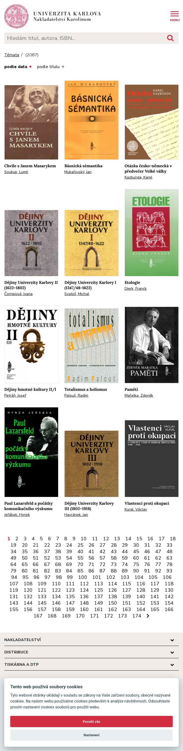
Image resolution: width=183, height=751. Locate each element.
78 (170, 564)
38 (58, 551)
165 (154, 609)
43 (114, 551)
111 (70, 584)
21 (36, 545)
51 (36, 558)
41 (91, 551)
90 (136, 571)
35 (25, 551)
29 (125, 545)
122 (56, 590)
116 (140, 584)
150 (112, 603)
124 (84, 590)
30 (136, 545)
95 (26, 577)
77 (158, 564)
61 (147, 558)
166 (169, 609)
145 (42, 603)
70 (80, 564)
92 (158, 571)
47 (158, 551)
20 (25, 545)
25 (80, 545)
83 (58, 571)
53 (58, 558)
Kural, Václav (136, 509)
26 (91, 545)
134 (56, 596)
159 (70, 609)
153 (154, 603)
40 (80, 551)
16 (150, 539)
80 (25, 571)
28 (114, 545)
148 (84, 603)
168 (52, 616)
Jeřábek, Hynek (17, 514)
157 (42, 609)
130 (169, 590)
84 (69, 571)
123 (70, 590)
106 (167, 577)
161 (98, 609)
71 (91, 564)
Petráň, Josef (15, 395)
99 (70, 577)
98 (59, 577)
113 (98, 584)
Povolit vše (91, 722)
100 (82, 577)
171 (94, 616)
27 (102, 545)
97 (48, 577)
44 (125, 551)
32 (158, 545)
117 (154, 584)
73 (114, 564)
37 (47, 551)
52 (47, 558)
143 (13, 603)
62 (158, 558)
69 (69, 564)
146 (56, 603)
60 (136, 558)
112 (84, 584)
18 (173, 539)
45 (136, 551)
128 (140, 590)
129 (154, 590)
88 (114, 571)
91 (147, 571)
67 (47, 564)
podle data (18, 67)
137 (98, 596)
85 (80, 571)
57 (102, 558)
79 (13, 571)
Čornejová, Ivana (18, 293)
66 (36, 564)
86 (91, 571)
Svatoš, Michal (76, 293)
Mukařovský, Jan (78, 171)
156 (28, 609)
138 (112, 596)
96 (37, 577)
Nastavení (92, 735)
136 (84, 596)
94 (14, 577)
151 (126, 603)
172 (108, 616)
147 (70, 603)
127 (126, 590)
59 (125, 558)
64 (13, 564)
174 (136, 616)
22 (47, 545)
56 (91, 558)
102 (110, 577)
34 (13, 551)
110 (56, 584)
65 (25, 564)
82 (47, 571)
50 (25, 558)
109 (42, 584)
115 (126, 584)
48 (170, 551)
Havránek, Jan (76, 514)
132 (28, 596)
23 (58, 545)
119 (13, 590)
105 (153, 577)
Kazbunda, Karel (138, 177)
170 (80, 616)
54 (69, 558)
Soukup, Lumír (16, 171)
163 (126, 609)
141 (154, 596)
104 (139, 577)
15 (139, 539)
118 (169, 584)
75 (136, 564)
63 (170, 558)
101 (96, 577)
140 (140, 596)
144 (28, 603)
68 (58, 564)
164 (140, 609)
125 (98, 590)
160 (84, 609)
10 (84, 539)
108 (28, 584)
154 (169, 603)
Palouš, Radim (76, 395)
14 (128, 539)
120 (28, 590)
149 (98, 603)
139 (126, 596)
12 (106, 539)
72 (102, 564)
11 (95, 539)
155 (13, 609)
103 (125, 577)
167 (38, 616)
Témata (11, 55)
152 (140, 603)
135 (70, 596)
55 (80, 558)
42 (102, 551)
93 (170, 571)
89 (125, 571)
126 (112, 590)
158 (56, 609)
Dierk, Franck (136, 288)
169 (66, 616)
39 (69, 551)
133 (42, 596)
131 (13, 596)
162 (112, 609)
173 (122, 616)
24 (69, 545)
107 (13, 584)
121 (42, 590)
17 (162, 539)
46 (147, 551)
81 (36, 571)
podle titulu (50, 67)
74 (125, 564)
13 (117, 539)
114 (112, 584)
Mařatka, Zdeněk (139, 395)
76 (147, 564)
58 (114, 558)
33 (170, 545)
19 (13, 545)
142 (169, 596)
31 (147, 545)
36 (36, 551)
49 (13, 558)
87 (102, 571)
